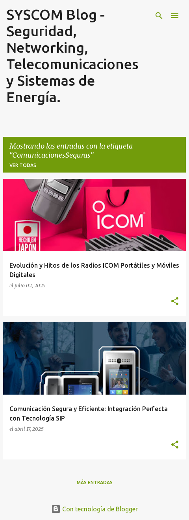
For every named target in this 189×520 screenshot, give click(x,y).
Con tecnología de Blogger (94, 509)
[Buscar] (159, 15)
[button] (175, 301)
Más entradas (95, 482)
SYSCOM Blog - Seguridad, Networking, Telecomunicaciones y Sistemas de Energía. (72, 55)
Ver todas (22, 165)
